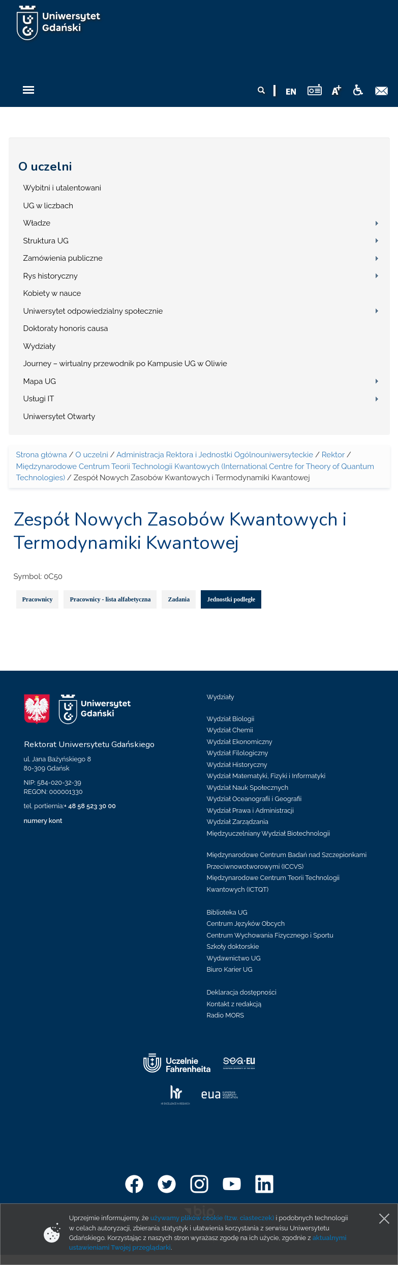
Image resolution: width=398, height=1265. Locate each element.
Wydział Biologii (231, 719)
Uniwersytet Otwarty (59, 416)
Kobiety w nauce (52, 293)
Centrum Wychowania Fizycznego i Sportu (270, 935)
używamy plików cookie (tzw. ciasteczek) (212, 1218)
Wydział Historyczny (237, 764)
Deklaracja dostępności (242, 992)
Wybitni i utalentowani (62, 188)
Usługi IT (38, 398)
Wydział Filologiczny (237, 753)
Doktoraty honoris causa (65, 328)
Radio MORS (225, 1015)
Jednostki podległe (231, 599)
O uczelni (45, 166)
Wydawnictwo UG (234, 958)
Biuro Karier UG (230, 969)
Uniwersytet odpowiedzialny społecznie (93, 311)
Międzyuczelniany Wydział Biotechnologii (268, 833)
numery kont (43, 820)
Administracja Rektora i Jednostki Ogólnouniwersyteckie (214, 454)
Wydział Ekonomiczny (239, 742)
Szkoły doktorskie (233, 946)
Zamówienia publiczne (63, 258)
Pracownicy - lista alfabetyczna (110, 599)
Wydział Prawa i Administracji (250, 810)
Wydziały (39, 346)
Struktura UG (46, 240)
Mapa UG (39, 381)
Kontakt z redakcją (234, 1004)
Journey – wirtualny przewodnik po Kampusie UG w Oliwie (125, 363)
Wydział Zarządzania (237, 822)
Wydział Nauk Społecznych (248, 787)
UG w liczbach (48, 205)
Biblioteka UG (227, 912)
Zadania (179, 599)
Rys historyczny (50, 276)
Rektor (333, 454)
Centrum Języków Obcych (246, 923)
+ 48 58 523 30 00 (90, 806)
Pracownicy (37, 599)
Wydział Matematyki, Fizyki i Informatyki (266, 776)
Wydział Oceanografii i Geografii (254, 799)
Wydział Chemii (230, 730)
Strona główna (41, 454)
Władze (37, 223)
